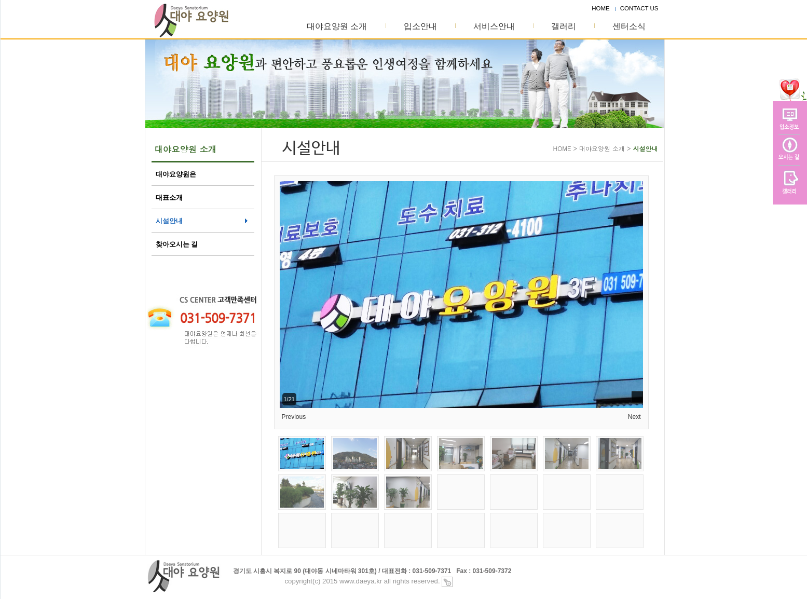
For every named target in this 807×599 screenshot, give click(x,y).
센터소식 (629, 26)
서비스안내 (494, 26)
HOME (601, 8)
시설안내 (169, 221)
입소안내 (420, 26)
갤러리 (563, 26)
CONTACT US (639, 8)
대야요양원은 (176, 174)
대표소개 (169, 197)
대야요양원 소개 (337, 26)
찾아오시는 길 (177, 244)
